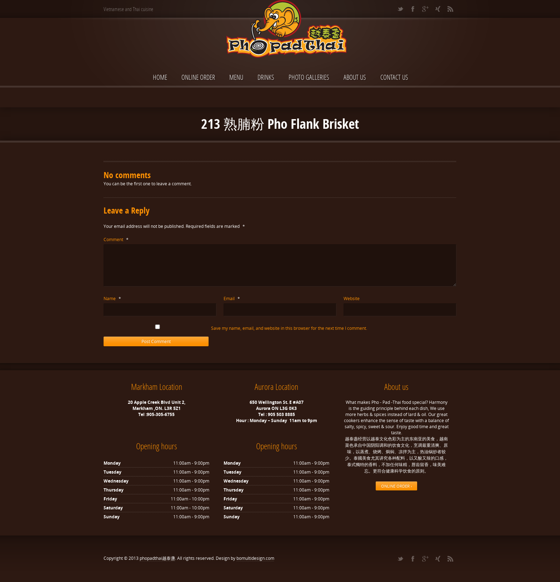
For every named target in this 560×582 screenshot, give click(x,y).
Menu (236, 77)
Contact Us (394, 77)
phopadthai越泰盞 (157, 558)
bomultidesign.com (255, 558)
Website (352, 298)
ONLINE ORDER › (396, 486)
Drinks (266, 77)
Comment (116, 239)
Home (160, 77)
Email (232, 298)
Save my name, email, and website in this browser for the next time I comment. (289, 328)
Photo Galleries (309, 77)
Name (112, 298)
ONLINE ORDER (198, 77)
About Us (355, 77)
